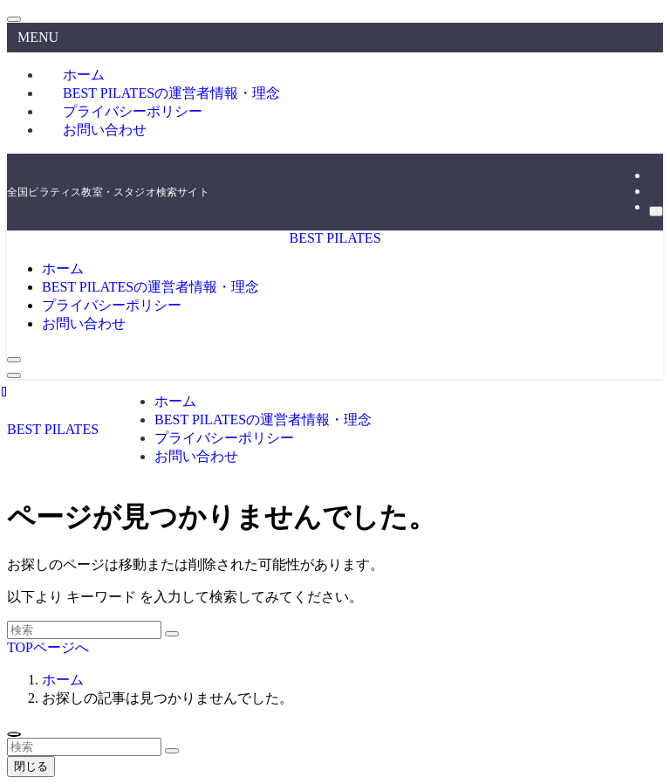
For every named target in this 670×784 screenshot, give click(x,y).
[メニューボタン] (14, 375)
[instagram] (654, 175)
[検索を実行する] (172, 633)
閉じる (31, 766)
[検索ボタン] (14, 359)
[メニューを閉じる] (14, 19)
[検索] (656, 211)
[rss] (654, 191)
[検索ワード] (84, 630)
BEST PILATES (334, 237)
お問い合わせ (105, 129)
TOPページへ (48, 647)
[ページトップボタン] (14, 734)
